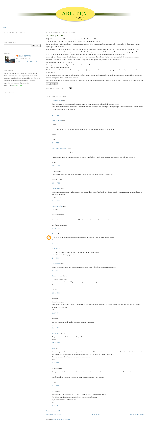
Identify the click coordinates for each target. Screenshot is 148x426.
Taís (53, 348)
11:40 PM (56, 328)
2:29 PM (55, 258)
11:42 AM (56, 200)
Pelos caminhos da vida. (60, 148)
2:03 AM (55, 115)
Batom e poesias (57, 276)
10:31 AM (56, 183)
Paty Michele (56, 264)
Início (4, 27)
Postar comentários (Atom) (61, 419)
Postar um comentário (53, 411)
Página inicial (95, 414)
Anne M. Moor (57, 121)
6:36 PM (55, 405)
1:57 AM (55, 385)
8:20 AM (55, 143)
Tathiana (55, 234)
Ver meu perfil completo (26, 61)
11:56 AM (56, 228)
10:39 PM (56, 293)
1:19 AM (55, 363)
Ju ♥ (53, 391)
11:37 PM (56, 313)
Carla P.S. (55, 249)
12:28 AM (56, 343)
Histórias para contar (55, 35)
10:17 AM (56, 165)
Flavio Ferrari (56, 333)
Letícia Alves (56, 188)
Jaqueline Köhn (57, 206)
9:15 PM (55, 270)
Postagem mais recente (53, 414)
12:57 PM (56, 243)
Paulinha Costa (57, 101)
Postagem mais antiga (137, 414)
